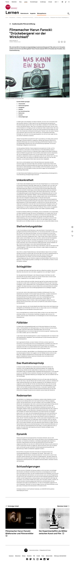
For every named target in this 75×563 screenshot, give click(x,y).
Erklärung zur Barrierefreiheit (60, 555)
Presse (43, 555)
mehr (56, 1)
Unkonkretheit (21, 103)
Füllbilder (20, 109)
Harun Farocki (13, 40)
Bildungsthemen (12, 17)
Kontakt (38, 555)
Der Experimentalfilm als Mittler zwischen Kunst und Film (53, 532)
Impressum (11, 555)
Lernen (6, 17)
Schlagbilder (21, 107)
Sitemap (23, 555)
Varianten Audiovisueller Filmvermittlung (42, 17)
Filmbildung (19, 17)
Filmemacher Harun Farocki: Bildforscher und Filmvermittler (19, 532)
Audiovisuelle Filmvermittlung (28, 17)
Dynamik (20, 115)
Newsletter (29, 555)
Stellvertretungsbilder (23, 105)
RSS (34, 555)
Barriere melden (49, 555)
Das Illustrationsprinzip (24, 111)
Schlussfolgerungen (23, 116)
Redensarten (21, 113)
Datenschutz (17, 555)
